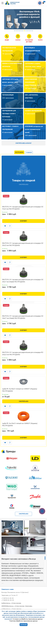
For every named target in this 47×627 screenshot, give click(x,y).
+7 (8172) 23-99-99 (8, 598)
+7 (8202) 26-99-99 (8, 600)
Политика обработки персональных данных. (23, 621)
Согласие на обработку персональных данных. (27, 619)
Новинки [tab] (29, 152)
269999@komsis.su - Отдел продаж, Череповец (17, 606)
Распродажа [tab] (19, 152)
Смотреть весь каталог (24, 143)
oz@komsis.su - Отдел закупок (11, 609)
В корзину (23, 221)
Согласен (23, 624)
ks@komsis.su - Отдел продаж (11, 603)
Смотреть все (23, 401)
